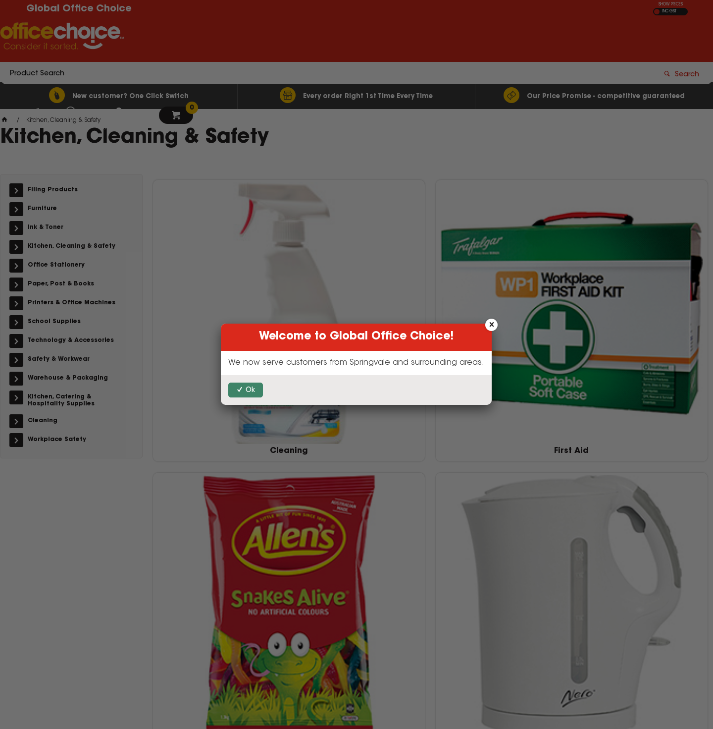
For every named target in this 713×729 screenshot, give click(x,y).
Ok (250, 390)
